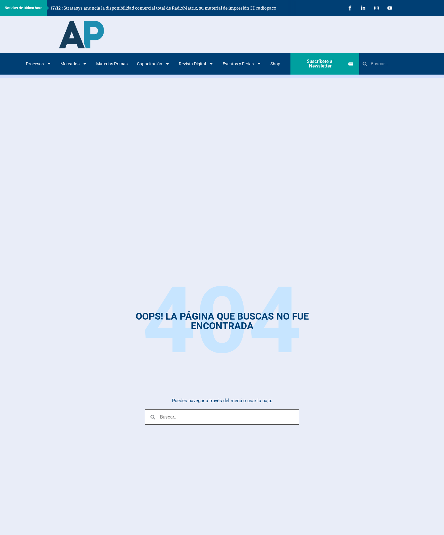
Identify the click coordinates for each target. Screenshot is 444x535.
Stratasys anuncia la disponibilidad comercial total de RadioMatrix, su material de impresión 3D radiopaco (163, 8)
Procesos (38, 64)
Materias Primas (112, 63)
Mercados (73, 64)
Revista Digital (196, 64)
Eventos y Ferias (242, 64)
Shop (275, 63)
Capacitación (153, 64)
